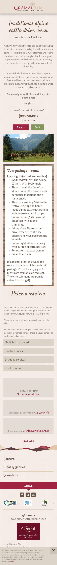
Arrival (28, 486)
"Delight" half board (28, 342)
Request (21, 127)
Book (37, 127)
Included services (28, 359)
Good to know (28, 368)
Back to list (28, 441)
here (12, 561)
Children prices (28, 351)
